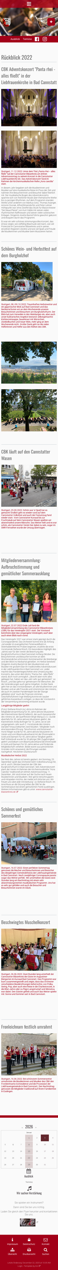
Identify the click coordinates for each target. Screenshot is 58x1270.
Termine (27, 39)
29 (29, 1164)
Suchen (45, 1254)
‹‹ (22, 1127)
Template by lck (31, 1266)
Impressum (12, 1244)
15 (29, 1151)
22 (29, 1158)
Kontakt (45, 1244)
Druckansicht (29, 1254)
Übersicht (12, 1254)
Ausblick (15, 39)
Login (20, 1266)
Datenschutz (29, 1244)
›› (36, 1127)
